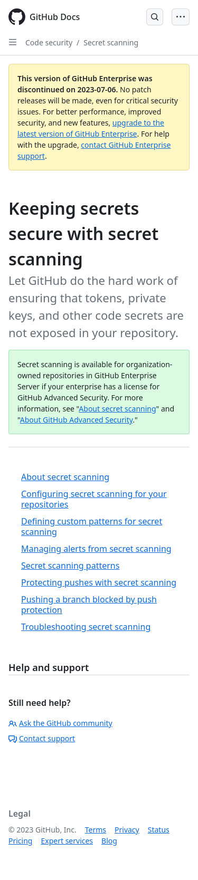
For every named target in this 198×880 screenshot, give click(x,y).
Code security (48, 42)
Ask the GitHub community (60, 723)
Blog (109, 841)
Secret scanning (110, 42)
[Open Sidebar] (12, 42)
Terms (95, 830)
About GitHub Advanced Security (76, 420)
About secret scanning (117, 409)
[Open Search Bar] (154, 16)
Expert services (67, 841)
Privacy (127, 830)
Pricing (20, 841)
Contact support (41, 738)
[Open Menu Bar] (181, 16)
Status (158, 830)
